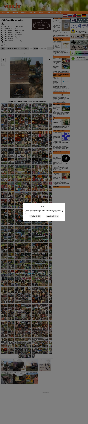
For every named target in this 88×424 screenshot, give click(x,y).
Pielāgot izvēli (35, 216)
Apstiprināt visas (52, 216)
